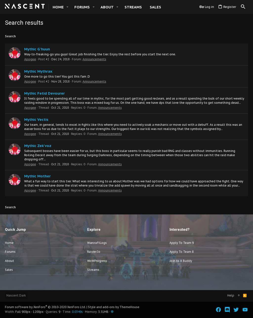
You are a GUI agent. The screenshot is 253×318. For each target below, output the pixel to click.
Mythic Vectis (36, 119)
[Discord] (227, 310)
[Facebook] (218, 310)
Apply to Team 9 (181, 243)
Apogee (30, 59)
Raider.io (93, 252)
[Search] (243, 7)
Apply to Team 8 (181, 252)
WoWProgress (97, 261)
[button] (67, 7)
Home (9, 243)
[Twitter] (236, 310)
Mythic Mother (37, 176)
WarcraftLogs (97, 243)
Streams (93, 270)
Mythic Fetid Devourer (44, 93)
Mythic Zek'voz (37, 145)
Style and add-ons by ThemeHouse (113, 307)
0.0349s (77, 312)
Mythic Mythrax (38, 71)
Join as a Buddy (180, 261)
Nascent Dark (16, 295)
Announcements (94, 59)
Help (230, 295)
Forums (10, 252)
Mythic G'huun (37, 49)
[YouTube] (245, 310)
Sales (9, 270)
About (9, 261)
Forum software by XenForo (45, 307)
